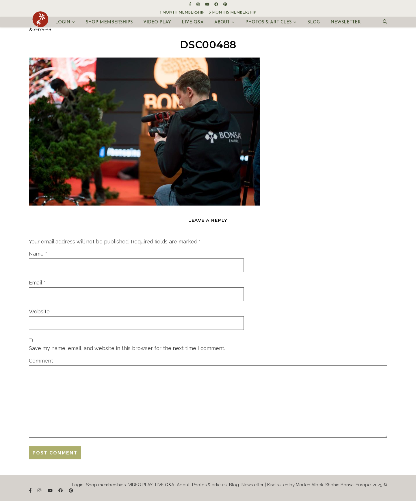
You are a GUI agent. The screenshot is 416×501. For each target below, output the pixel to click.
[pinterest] (225, 4)
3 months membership (232, 12)
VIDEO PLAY (157, 22)
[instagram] (198, 4)
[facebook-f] (190, 4)
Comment (41, 361)
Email (37, 283)
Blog (313, 22)
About (222, 22)
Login (62, 22)
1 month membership (182, 12)
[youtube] (207, 4)
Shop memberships (109, 22)
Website (39, 311)
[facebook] (216, 4)
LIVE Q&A (193, 22)
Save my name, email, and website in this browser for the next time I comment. (127, 348)
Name (38, 254)
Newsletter (345, 22)
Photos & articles (268, 22)
